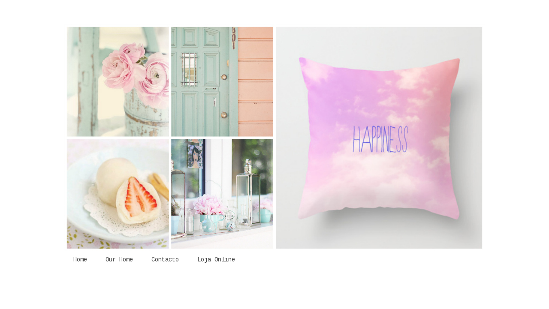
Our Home (119, 259)
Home (80, 259)
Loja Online (216, 259)
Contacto (165, 259)
